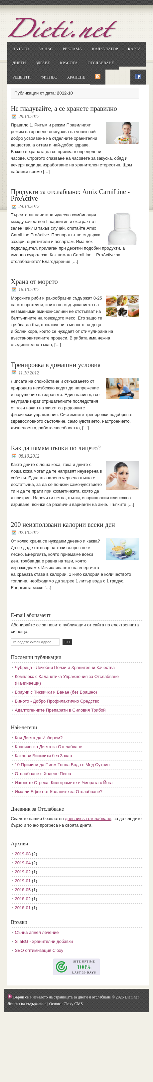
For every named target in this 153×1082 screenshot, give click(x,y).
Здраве (43, 63)
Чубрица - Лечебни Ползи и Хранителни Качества (65, 667)
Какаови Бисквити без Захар (43, 755)
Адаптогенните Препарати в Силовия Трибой (60, 710)
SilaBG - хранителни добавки (44, 941)
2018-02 (23, 898)
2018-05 (23, 889)
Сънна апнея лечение (37, 932)
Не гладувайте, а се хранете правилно (64, 108)
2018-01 (23, 907)
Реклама (72, 49)
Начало (20, 49)
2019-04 (23, 862)
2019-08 (23, 853)
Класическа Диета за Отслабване (48, 746)
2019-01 (23, 880)
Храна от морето (34, 281)
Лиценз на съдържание (26, 1003)
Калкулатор (105, 49)
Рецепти (21, 77)
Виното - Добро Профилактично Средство (57, 701)
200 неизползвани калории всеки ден (63, 524)
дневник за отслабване (88, 818)
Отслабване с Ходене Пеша (43, 773)
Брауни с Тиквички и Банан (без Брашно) (56, 692)
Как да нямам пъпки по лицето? (55, 448)
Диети (19, 63)
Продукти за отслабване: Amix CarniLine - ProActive (70, 195)
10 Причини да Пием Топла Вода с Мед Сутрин (62, 764)
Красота (68, 63)
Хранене (76, 77)
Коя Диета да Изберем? (39, 737)
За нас (46, 49)
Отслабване (101, 63)
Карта (134, 49)
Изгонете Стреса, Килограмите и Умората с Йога (63, 782)
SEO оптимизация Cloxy (39, 950)
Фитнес (49, 77)
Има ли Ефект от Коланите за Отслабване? (58, 791)
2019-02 (23, 871)
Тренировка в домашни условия (55, 364)
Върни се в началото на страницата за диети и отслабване (62, 997)
